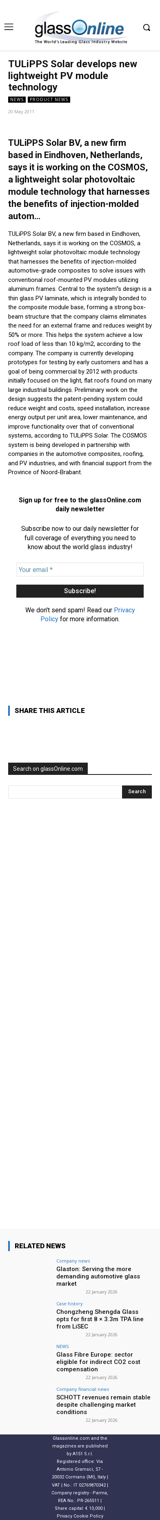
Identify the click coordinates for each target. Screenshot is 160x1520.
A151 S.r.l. (83, 1453)
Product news (49, 100)
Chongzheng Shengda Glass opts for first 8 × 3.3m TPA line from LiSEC (100, 1319)
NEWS (17, 100)
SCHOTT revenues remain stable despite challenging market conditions (103, 1405)
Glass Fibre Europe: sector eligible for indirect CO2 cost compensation (98, 1362)
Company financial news (82, 1389)
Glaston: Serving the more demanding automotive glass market (98, 1276)
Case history (69, 1303)
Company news (73, 1260)
